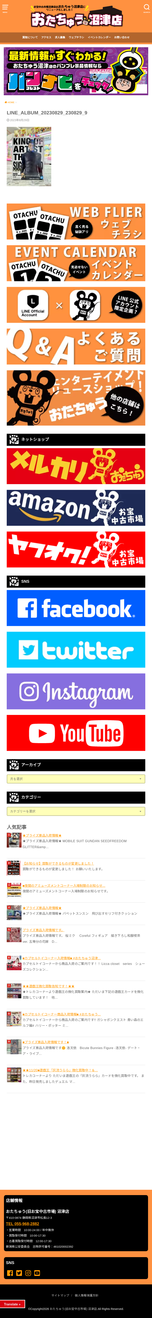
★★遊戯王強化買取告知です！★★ (49, 986)
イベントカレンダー (99, 37)
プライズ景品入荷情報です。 (43, 930)
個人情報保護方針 (87, 1295)
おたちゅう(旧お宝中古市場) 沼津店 (73, 1308)
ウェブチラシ (76, 37)
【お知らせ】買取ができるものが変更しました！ (58, 863)
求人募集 (60, 37)
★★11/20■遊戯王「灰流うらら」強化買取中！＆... (60, 1070)
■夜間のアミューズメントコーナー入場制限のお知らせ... (64, 885)
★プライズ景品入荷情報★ (42, 835)
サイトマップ (60, 1295)
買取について (30, 37)
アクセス (46, 37)
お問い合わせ (122, 37)
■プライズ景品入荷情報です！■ (46, 1042)
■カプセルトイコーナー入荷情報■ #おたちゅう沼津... (62, 958)
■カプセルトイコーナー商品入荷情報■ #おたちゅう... (62, 1014)
